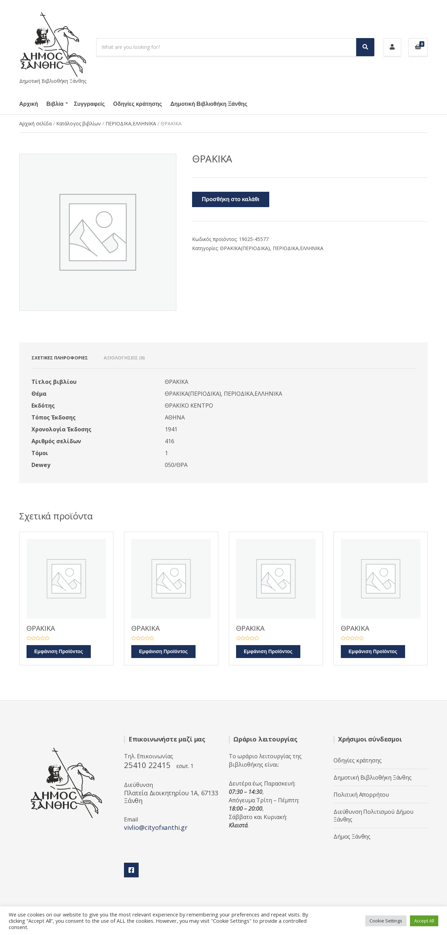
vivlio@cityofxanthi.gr (156, 827)
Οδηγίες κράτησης (137, 104)
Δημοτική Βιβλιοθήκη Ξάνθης (208, 104)
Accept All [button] (424, 921)
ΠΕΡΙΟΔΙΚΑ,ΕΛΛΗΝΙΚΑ (130, 123)
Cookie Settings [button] (385, 921)
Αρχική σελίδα (35, 123)
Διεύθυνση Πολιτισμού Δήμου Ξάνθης (373, 815)
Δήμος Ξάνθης (352, 836)
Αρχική (28, 104)
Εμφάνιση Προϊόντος (58, 651)
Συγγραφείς (89, 104)
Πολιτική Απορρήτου (361, 794)
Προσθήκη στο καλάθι (230, 199)
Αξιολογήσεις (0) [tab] (124, 358)
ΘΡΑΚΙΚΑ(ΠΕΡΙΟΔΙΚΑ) (245, 248)
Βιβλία (55, 104)
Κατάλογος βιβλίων (78, 123)
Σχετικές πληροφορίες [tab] (59, 358)
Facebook (131, 870)
